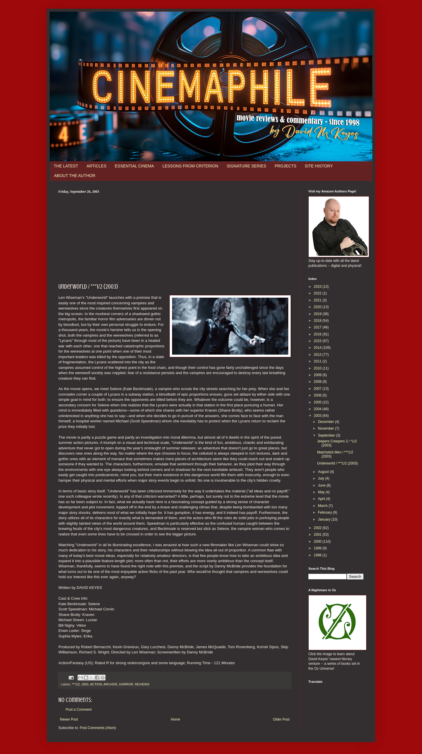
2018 (318, 321)
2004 (318, 409)
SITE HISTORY (319, 166)
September (327, 435)
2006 (318, 395)
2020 (318, 307)
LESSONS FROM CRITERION (190, 166)
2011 (318, 361)
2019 (318, 314)
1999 (318, 548)
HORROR (126, 684)
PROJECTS (285, 166)
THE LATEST (66, 166)
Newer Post (69, 719)
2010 (318, 368)
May (322, 492)
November (326, 428)
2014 (318, 348)
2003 (84, 684)
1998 (318, 555)
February (325, 512)
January (324, 519)
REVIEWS (142, 684)
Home (175, 719)
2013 (318, 355)
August (324, 472)
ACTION (96, 684)
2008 (318, 382)
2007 (318, 389)
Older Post (281, 719)
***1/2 (76, 684)
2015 (318, 341)
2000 (318, 541)
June (322, 485)
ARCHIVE (110, 684)
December (326, 422)
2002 (318, 528)
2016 (318, 334)
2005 (318, 402)
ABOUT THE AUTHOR (74, 175)
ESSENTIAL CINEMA (134, 166)
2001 (318, 535)
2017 (318, 327)
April (322, 499)
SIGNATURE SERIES (246, 166)
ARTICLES (96, 166)
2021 (318, 300)
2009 (318, 375)
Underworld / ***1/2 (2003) (337, 463)
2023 (318, 287)
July (321, 478)
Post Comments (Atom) (98, 728)
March (323, 506)
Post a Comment (79, 709)
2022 (318, 293)
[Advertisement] (174, 237)
